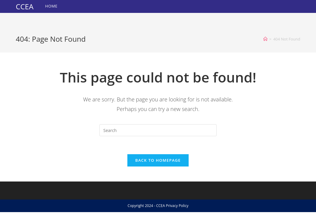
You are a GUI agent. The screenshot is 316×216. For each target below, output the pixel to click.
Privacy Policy (177, 205)
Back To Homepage (158, 160)
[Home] (265, 39)
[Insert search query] (158, 130)
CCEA (25, 6)
